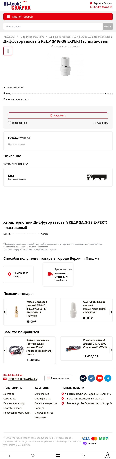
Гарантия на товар (13, 403)
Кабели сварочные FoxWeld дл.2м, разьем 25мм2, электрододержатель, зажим (39, 347)
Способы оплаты (12, 408)
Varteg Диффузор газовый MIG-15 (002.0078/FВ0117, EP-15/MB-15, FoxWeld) (36, 309)
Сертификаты (42, 398)
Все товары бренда (17, 179)
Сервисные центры (46, 403)
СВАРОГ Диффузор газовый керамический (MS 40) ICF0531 (94, 307)
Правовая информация (16, 412)
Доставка (8, 393)
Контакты (40, 417)
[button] (5, 312)
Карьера (40, 408)
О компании (42, 393)
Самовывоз (9, 398)
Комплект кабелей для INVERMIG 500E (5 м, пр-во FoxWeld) (95, 344)
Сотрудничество (44, 412)
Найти (107, 26)
